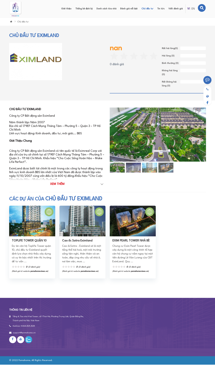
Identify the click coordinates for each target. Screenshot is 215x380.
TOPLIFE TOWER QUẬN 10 (29, 240)
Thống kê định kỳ (84, 9)
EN (193, 9)
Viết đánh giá (175, 9)
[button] (112, 135)
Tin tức (161, 9)
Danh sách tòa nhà (106, 9)
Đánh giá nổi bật (129, 9)
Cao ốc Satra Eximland (77, 240)
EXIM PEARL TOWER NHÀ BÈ (131, 240)
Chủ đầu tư (147, 9)
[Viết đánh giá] (207, 80)
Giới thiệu (66, 9)
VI (188, 9)
